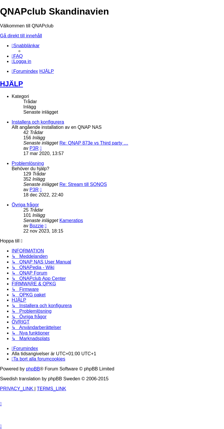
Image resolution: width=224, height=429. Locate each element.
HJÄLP (11, 84)
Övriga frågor (25, 204)
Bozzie (36, 225)
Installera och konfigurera (38, 121)
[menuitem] (17, 56)
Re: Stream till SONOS (83, 184)
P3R (33, 148)
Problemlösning (28, 163)
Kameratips (71, 220)
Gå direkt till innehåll (21, 35)
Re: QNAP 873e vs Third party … (94, 142)
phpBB (33, 368)
